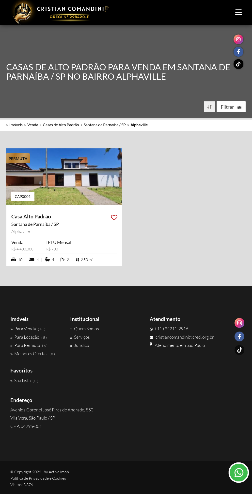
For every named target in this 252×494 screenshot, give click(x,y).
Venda (32, 124)
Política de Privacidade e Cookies (38, 478)
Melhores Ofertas (32, 353)
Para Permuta (28, 345)
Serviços (80, 337)
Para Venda (27, 328)
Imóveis (16, 124)
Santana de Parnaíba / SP (105, 124)
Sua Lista (24, 380)
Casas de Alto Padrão (61, 124)
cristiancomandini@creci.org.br (182, 337)
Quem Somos (84, 328)
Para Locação (28, 337)
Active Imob (59, 471)
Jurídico (79, 345)
